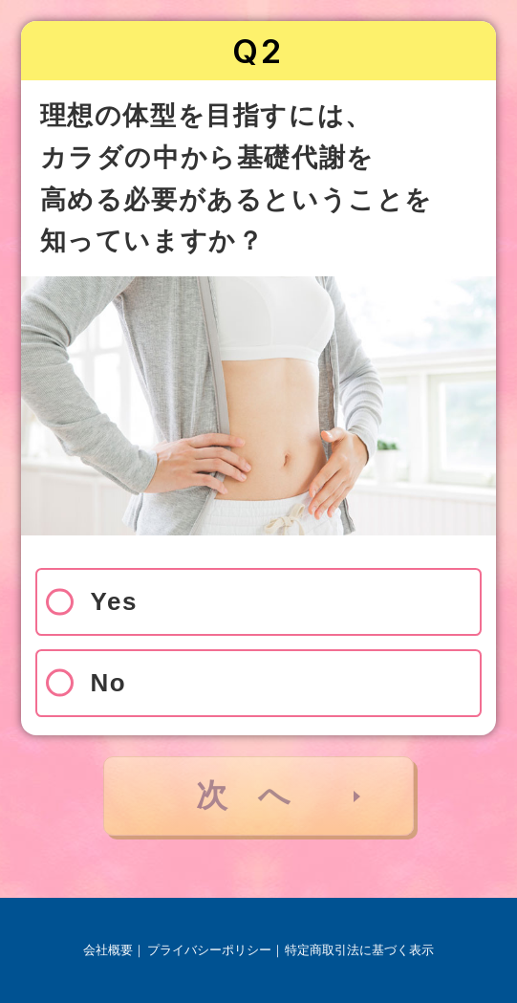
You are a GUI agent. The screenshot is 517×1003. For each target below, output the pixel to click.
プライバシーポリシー (209, 950)
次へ (258, 795)
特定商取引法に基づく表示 (359, 950)
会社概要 (108, 950)
